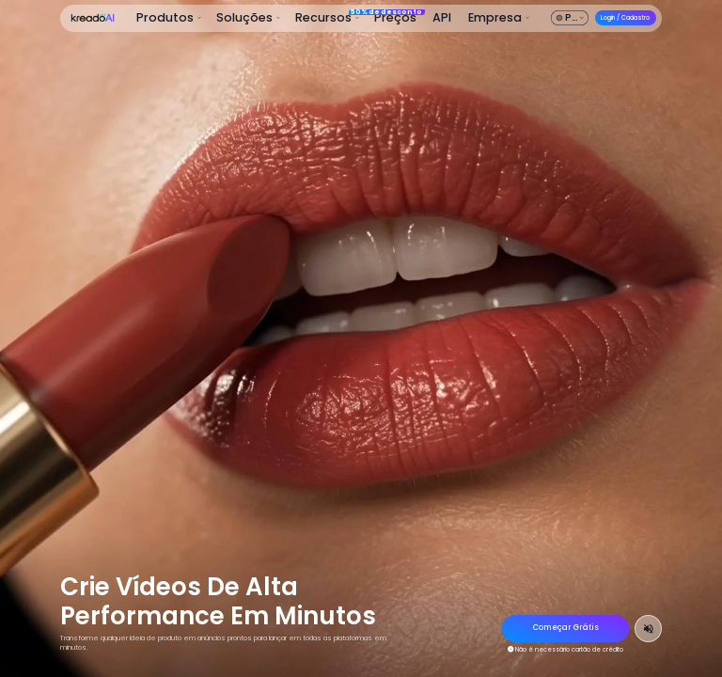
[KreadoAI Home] (92, 18)
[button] (169, 18)
